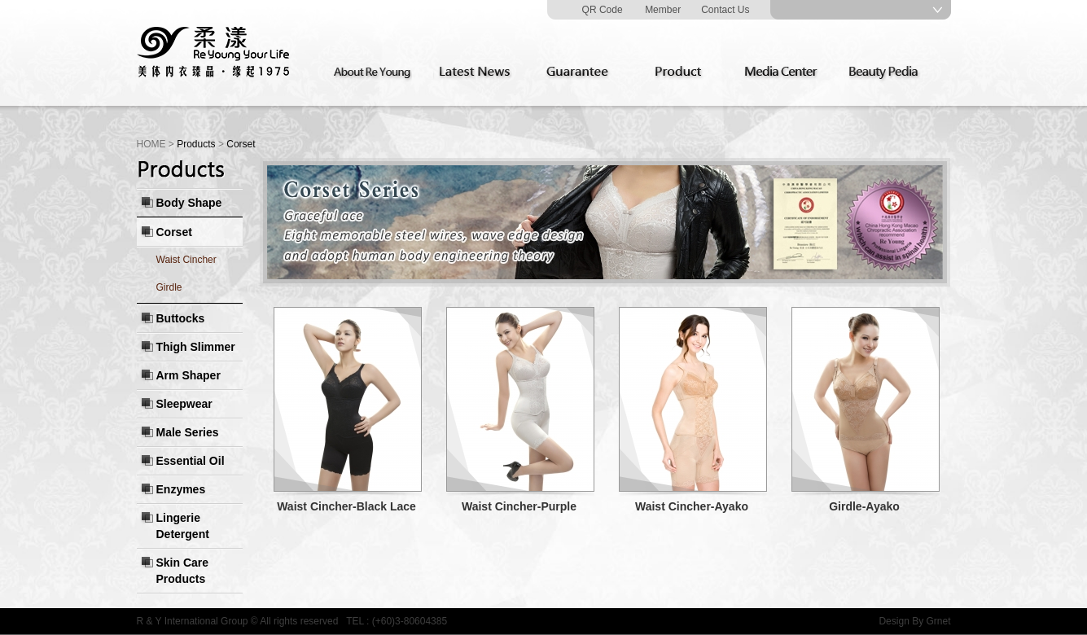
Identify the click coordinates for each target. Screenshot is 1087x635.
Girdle (169, 287)
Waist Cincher (186, 259)
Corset (174, 232)
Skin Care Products (182, 570)
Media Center (786, 72)
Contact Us (725, 9)
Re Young (214, 52)
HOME (151, 144)
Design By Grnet (914, 621)
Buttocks (180, 318)
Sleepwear (184, 403)
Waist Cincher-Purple (519, 506)
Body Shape (189, 202)
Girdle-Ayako (864, 506)
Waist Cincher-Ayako (691, 506)
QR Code (602, 9)
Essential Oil (190, 460)
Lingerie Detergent (182, 526)
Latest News (478, 72)
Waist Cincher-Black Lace (346, 506)
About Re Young (375, 72)
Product (683, 72)
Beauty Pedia (888, 72)
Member (663, 9)
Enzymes (181, 489)
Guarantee (580, 72)
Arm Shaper (188, 375)
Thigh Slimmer (195, 346)
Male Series (187, 432)
